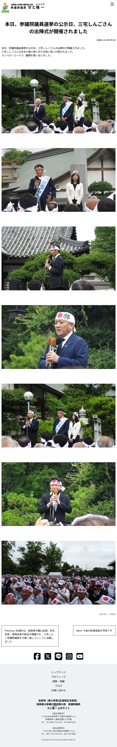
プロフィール (58, 676)
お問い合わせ (58, 690)
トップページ (58, 672)
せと (23, 7)
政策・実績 (58, 681)
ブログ (112, 614)
